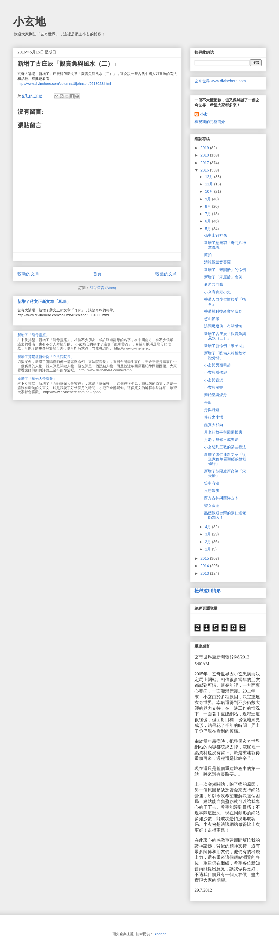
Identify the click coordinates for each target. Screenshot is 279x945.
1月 (208, 549)
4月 (208, 527)
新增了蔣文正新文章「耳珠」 (44, 301)
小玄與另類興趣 (217, 365)
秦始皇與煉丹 (215, 395)
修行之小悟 (213, 417)
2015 (205, 558)
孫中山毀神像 (215, 235)
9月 (208, 199)
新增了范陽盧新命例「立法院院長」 (45, 357)
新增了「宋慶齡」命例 (223, 277)
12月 (209, 176)
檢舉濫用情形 (208, 590)
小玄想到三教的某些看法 (225, 447)
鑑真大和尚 (213, 425)
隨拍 (208, 254)
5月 (208, 229)
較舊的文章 (166, 274)
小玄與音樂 (213, 380)
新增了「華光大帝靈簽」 (36, 379)
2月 (208, 542)
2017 (205, 163)
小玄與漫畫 (213, 387)
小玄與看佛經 (215, 372)
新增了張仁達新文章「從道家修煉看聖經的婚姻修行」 (225, 459)
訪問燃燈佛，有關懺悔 (223, 326)
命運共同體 (213, 284)
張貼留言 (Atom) (103, 288)
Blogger (159, 934)
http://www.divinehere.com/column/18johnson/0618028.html (64, 84)
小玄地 (29, 22)
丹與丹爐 (211, 410)
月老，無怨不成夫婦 (221, 439)
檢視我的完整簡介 (210, 121)
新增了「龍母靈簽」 (33, 335)
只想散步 (211, 490)
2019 (205, 148)
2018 (205, 155)
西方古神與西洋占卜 (221, 498)
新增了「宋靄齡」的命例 (225, 269)
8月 (208, 206)
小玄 (204, 114)
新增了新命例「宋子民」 (225, 346)
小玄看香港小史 (217, 292)
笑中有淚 (211, 483)
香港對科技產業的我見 (223, 311)
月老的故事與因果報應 (223, 432)
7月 (208, 214)
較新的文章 (28, 274)
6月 (208, 221)
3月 (208, 534)
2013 (205, 573)
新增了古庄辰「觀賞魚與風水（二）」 (225, 336)
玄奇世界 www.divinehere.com (220, 81)
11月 (209, 184)
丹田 (208, 402)
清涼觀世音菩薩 (217, 262)
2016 (205, 170)
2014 (205, 566)
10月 (209, 191)
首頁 (97, 274)
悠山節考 (211, 319)
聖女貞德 (211, 505)
